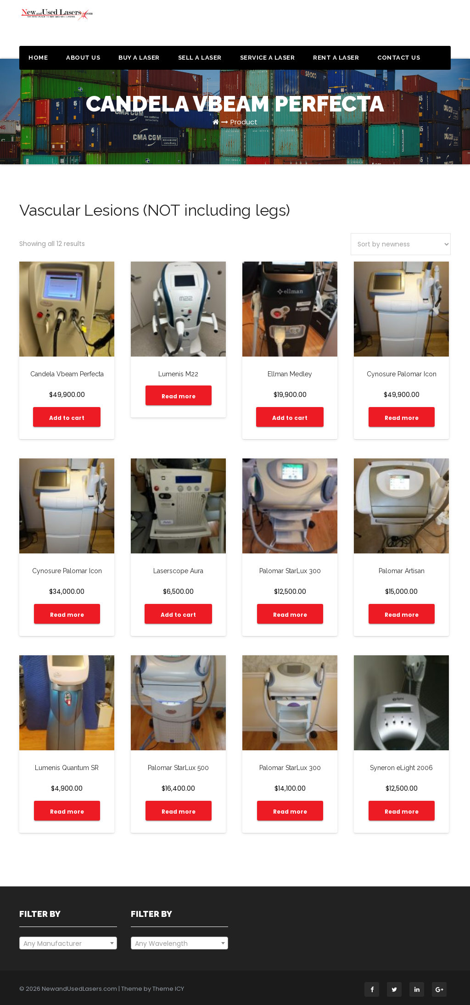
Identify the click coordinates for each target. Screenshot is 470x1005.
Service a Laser (267, 57)
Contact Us (398, 57)
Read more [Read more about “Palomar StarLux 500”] (179, 811)
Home (38, 57)
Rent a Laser (336, 57)
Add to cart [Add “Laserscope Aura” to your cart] (178, 615)
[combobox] (68, 943)
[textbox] (68, 943)
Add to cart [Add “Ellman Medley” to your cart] (290, 418)
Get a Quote (415, 26)
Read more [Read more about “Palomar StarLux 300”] (290, 615)
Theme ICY (168, 988)
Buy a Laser (139, 57)
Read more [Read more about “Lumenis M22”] (179, 396)
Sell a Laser (200, 57)
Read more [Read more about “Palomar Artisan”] (402, 615)
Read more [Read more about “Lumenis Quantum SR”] (67, 811)
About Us (83, 57)
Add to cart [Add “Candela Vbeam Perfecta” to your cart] (66, 418)
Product (243, 122)
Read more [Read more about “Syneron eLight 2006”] (402, 811)
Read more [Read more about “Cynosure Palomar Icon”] (402, 418)
